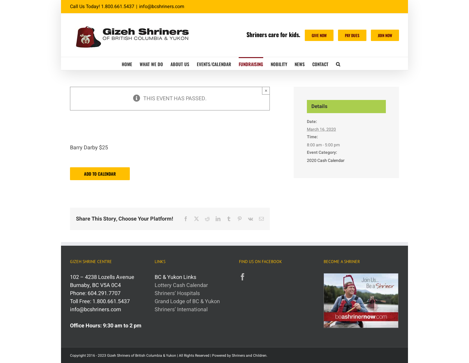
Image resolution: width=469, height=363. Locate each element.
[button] (338, 63)
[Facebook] (242, 276)
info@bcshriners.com (161, 6)
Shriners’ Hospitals (177, 293)
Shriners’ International (181, 310)
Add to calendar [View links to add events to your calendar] (100, 173)
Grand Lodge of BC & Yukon (187, 301)
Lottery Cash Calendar (181, 285)
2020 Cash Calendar (326, 160)
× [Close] (266, 90)
